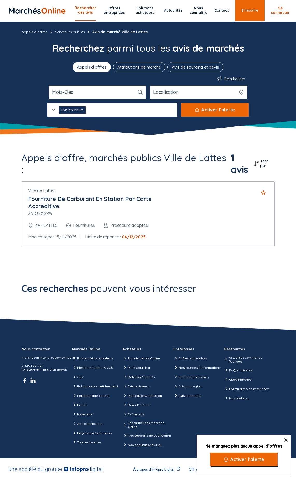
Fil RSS (80, 404)
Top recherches (86, 442)
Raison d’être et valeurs (93, 358)
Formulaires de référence (246, 388)
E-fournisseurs (136, 386)
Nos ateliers (236, 398)
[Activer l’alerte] (244, 459)
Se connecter (280, 10)
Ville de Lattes (41, 190)
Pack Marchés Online (141, 358)
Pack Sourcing (136, 367)
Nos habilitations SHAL (142, 444)
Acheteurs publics (70, 32)
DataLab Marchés (139, 376)
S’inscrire (249, 10)
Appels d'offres (34, 32)
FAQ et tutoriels (238, 370)
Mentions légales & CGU (92, 367)
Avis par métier (187, 395)
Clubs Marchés (237, 379)
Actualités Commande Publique (243, 359)
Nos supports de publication (147, 435)
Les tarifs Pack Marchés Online (143, 425)
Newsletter (83, 414)
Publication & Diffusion (142, 395)
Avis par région (187, 386)
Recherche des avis (191, 376)
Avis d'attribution (87, 423)
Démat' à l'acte (137, 404)
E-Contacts (133, 414)
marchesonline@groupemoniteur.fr (48, 357)
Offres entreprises (114, 10)
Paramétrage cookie (90, 395)
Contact (221, 10)
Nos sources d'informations (196, 367)
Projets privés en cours (92, 432)
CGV (78, 376)
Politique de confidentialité (95, 386)
